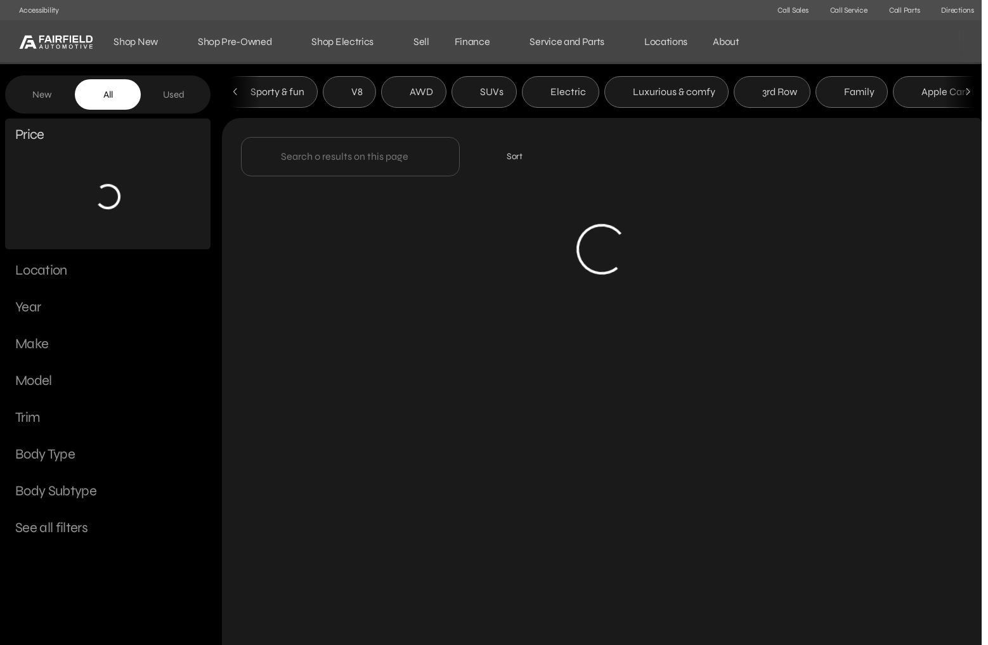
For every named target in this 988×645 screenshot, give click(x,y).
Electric (560, 94)
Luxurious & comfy (666, 94)
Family (851, 94)
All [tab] (108, 94)
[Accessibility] (33, 10)
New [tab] (42, 94)
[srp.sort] (508, 159)
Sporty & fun (269, 94)
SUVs (484, 94)
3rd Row (772, 94)
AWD (413, 94)
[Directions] (952, 10)
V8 (349, 94)
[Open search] (952, 42)
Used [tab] (174, 94)
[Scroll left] (236, 94)
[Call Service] (843, 10)
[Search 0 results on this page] (350, 159)
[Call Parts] (899, 10)
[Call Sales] (787, 10)
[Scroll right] (968, 94)
